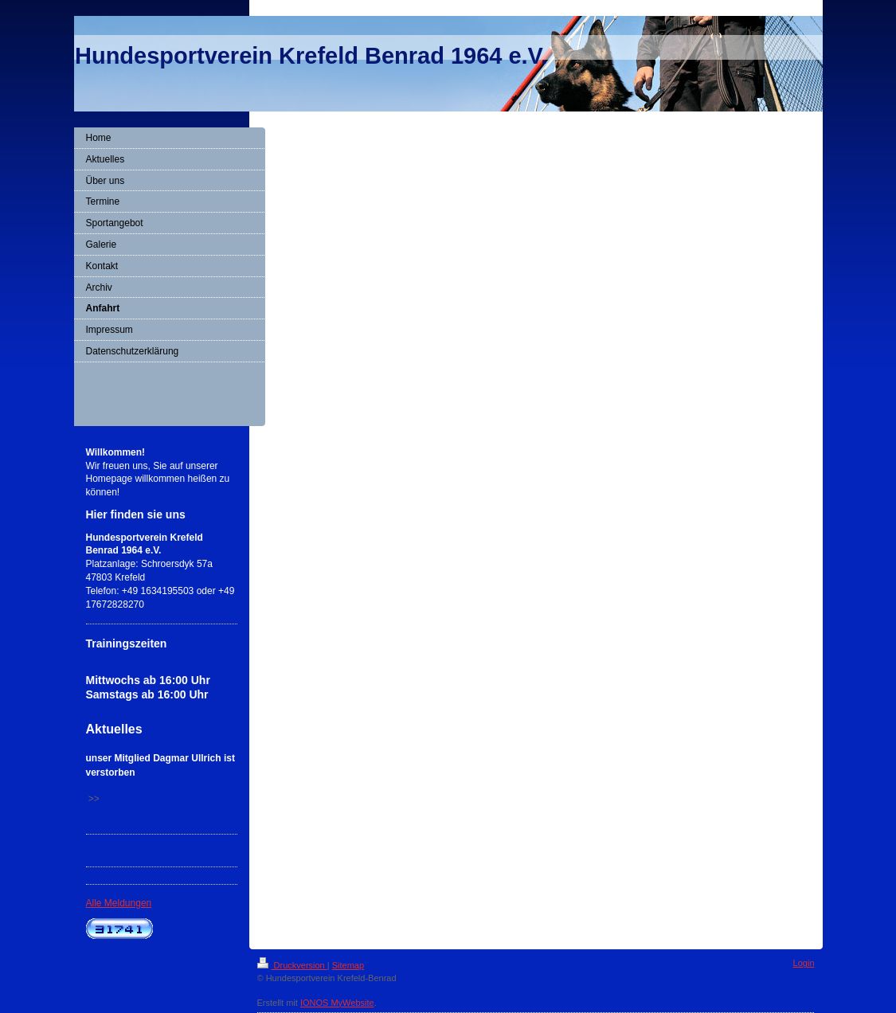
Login (804, 963)
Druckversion (292, 965)
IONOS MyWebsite (337, 1002)
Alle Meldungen (119, 903)
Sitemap (348, 965)
